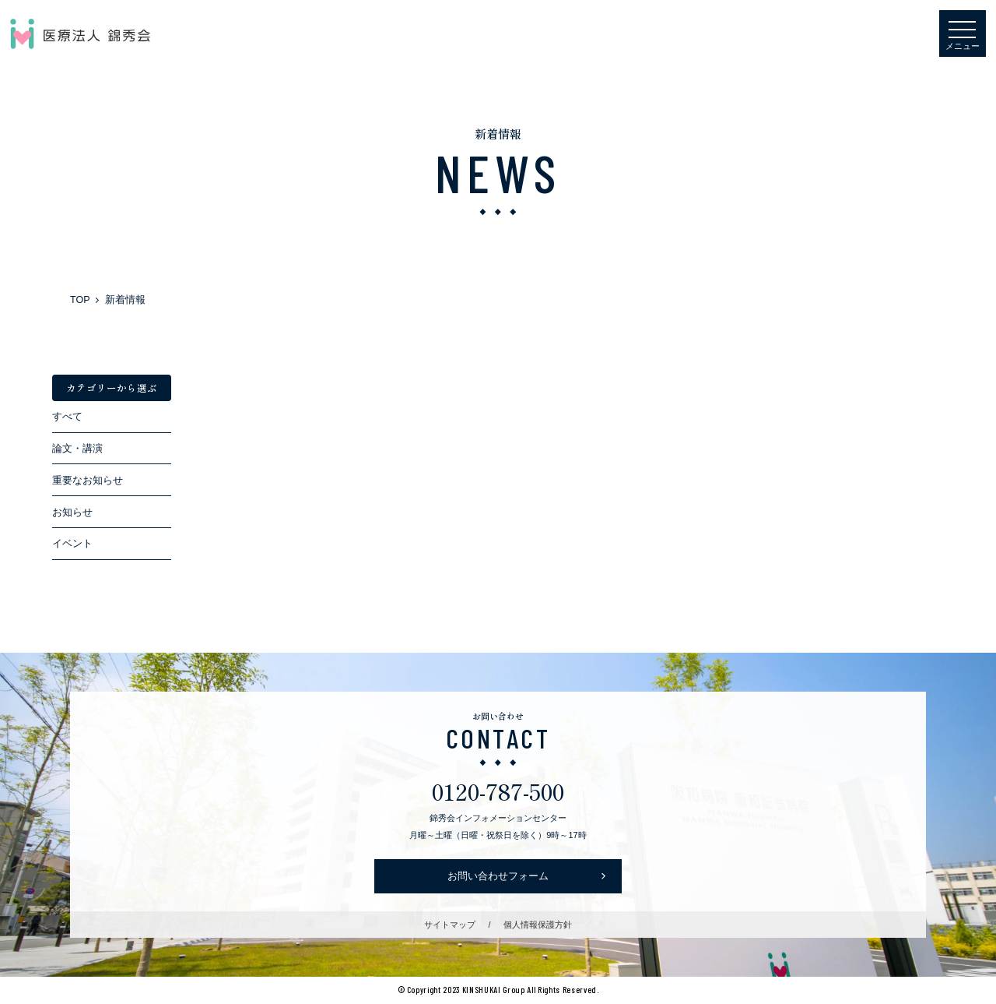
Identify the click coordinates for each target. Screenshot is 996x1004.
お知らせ (72, 512)
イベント (72, 543)
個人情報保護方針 (537, 924)
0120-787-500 (498, 790)
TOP (79, 299)
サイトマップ (449, 924)
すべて (67, 416)
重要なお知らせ (87, 480)
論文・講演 (77, 448)
